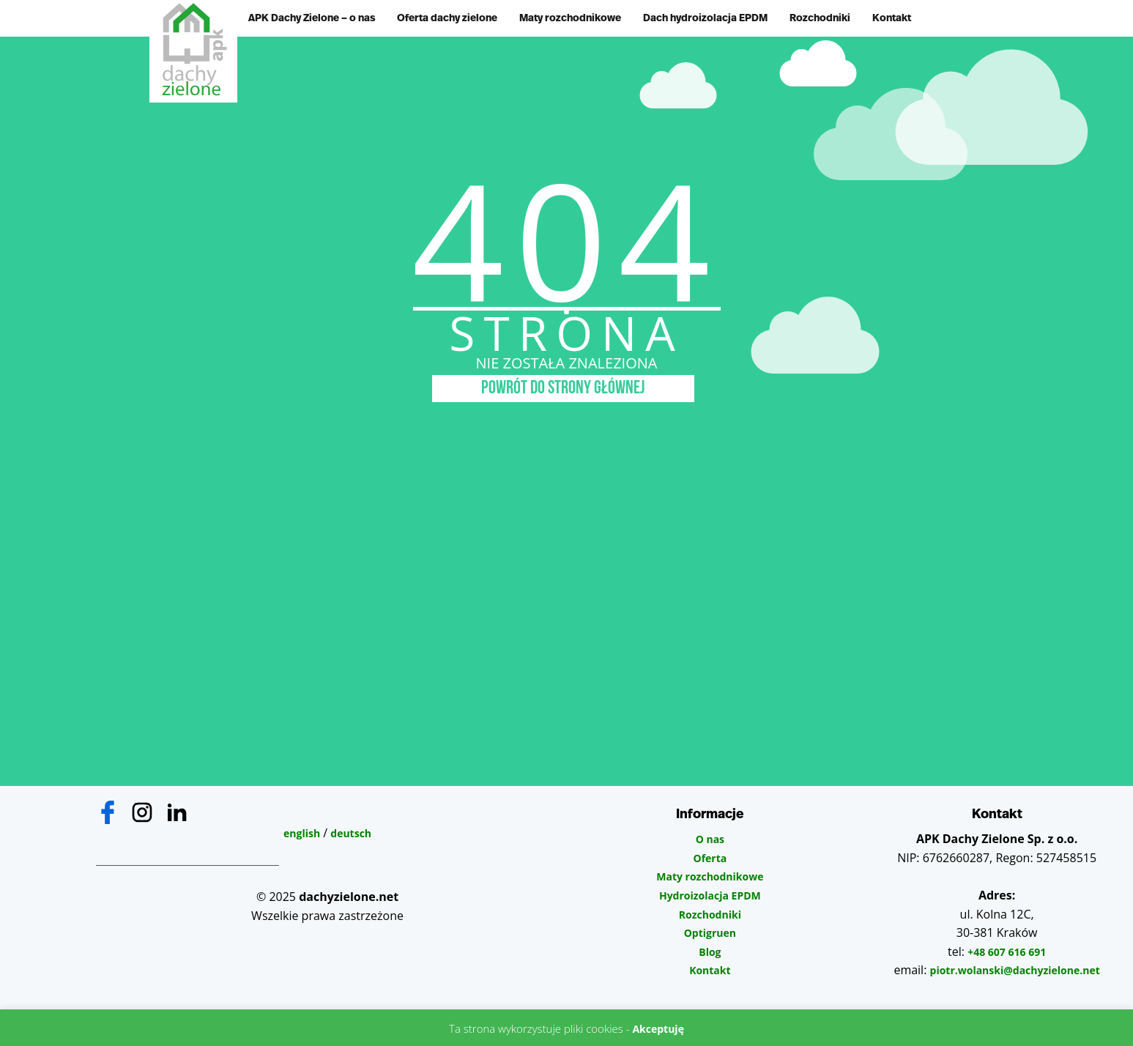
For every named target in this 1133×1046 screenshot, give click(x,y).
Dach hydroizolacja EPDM (705, 18)
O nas (710, 839)
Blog (710, 952)
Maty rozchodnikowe (570, 18)
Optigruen (710, 933)
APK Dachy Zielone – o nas (311, 18)
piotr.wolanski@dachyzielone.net (1015, 970)
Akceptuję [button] (658, 1029)
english (301, 833)
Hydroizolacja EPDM (710, 895)
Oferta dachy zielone (447, 18)
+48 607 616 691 (1006, 952)
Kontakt (891, 18)
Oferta (710, 858)
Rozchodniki (820, 18)
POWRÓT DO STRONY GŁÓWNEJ (562, 388)
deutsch (350, 833)
